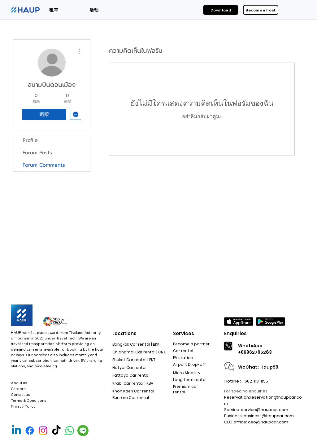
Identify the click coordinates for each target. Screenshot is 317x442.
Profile (30, 140)
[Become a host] (260, 10)
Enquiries (235, 333)
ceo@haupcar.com (268, 422)
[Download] (220, 10)
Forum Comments (44, 165)
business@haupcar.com (269, 416)
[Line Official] (83, 430)
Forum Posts (37, 152)
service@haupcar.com (264, 410)
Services (183, 333)
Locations (124, 333)
